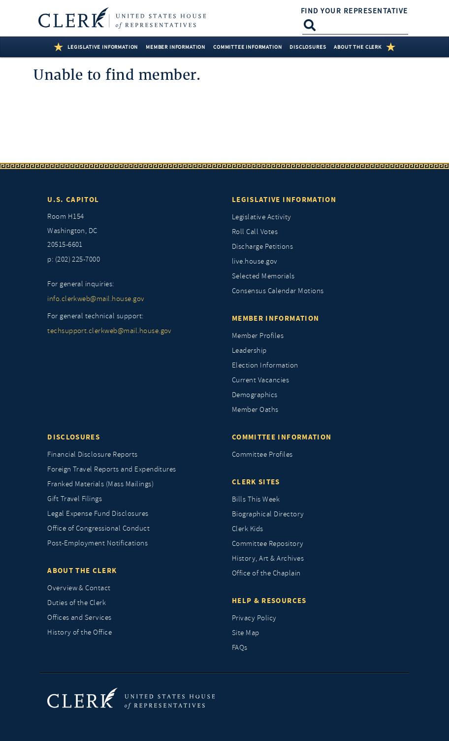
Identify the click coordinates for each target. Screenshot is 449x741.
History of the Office (79, 632)
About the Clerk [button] (357, 46)
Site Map (245, 633)
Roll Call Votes (255, 231)
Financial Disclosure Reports (92, 454)
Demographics (255, 395)
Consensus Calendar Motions (277, 291)
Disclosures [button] (307, 46)
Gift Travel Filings (74, 499)
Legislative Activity (261, 217)
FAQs (240, 647)
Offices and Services (79, 617)
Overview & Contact (79, 588)
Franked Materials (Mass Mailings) (100, 484)
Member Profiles (258, 335)
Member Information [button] (175, 46)
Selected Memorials (263, 276)
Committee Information (281, 437)
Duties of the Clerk (76, 602)
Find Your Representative (354, 11)
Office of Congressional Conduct (98, 528)
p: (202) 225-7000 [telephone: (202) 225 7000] (73, 259)
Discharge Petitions (262, 246)
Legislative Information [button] (102, 46)
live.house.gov (255, 261)
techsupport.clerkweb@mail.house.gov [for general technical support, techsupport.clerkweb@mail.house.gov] (109, 331)
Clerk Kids (247, 529)
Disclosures (73, 437)
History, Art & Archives (268, 558)
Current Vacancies (260, 380)
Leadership (249, 350)
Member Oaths (255, 409)
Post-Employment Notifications (97, 543)
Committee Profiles (262, 454)
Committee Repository (268, 543)
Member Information (275, 318)
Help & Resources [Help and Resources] (269, 601)
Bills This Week (256, 499)
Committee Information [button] (247, 46)
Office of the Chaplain (266, 573)
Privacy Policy (254, 618)
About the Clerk (82, 570)
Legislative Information (284, 199)
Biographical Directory (268, 514)
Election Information (265, 365)
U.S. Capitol (73, 199)
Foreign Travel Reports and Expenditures (111, 469)
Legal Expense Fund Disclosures (97, 513)
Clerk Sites (256, 482)
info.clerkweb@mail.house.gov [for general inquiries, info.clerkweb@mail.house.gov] (95, 298)
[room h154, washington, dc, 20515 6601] (132, 231)
